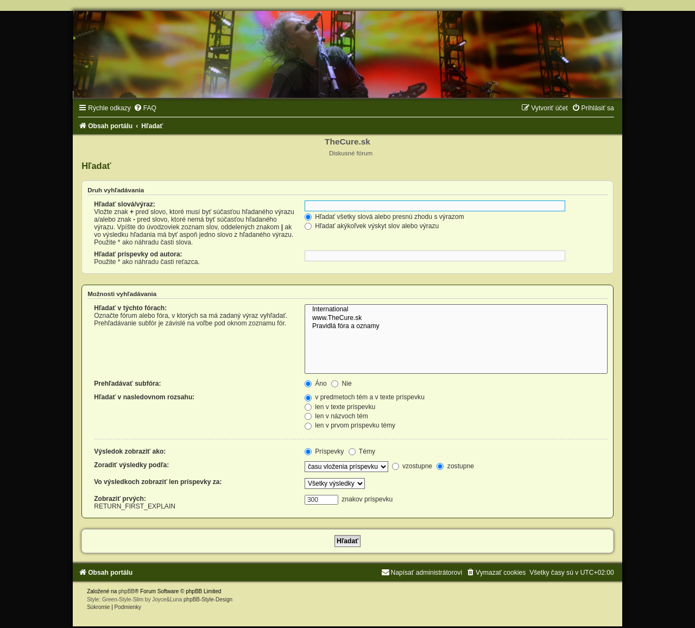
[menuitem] (145, 108)
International (456, 309)
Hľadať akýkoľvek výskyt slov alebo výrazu (372, 226)
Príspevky (324, 451)
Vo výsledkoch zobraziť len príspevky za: (158, 482)
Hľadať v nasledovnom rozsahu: (144, 397)
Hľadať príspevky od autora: (138, 254)
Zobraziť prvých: (120, 499)
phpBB (126, 591)
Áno (316, 383)
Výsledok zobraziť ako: (130, 451)
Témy (362, 451)
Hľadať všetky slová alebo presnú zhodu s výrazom (384, 217)
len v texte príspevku (340, 407)
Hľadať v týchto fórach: (130, 308)
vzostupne (412, 466)
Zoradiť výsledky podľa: (131, 465)
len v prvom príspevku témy (350, 425)
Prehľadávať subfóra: (127, 383)
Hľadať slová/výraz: (124, 204)
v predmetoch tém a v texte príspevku (365, 397)
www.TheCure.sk (456, 318)
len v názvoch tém (336, 416)
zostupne (455, 466)
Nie (341, 383)
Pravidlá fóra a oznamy (456, 326)
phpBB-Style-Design (208, 599)
